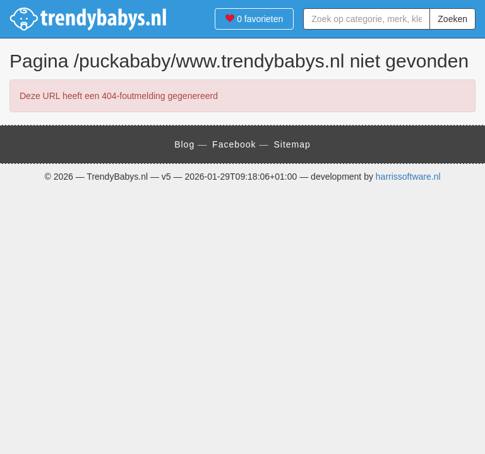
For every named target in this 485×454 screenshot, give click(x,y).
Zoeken (452, 19)
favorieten (254, 19)
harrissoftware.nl (408, 177)
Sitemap (291, 144)
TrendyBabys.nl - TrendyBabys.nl (88, 19)
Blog (184, 144)
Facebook (234, 144)
